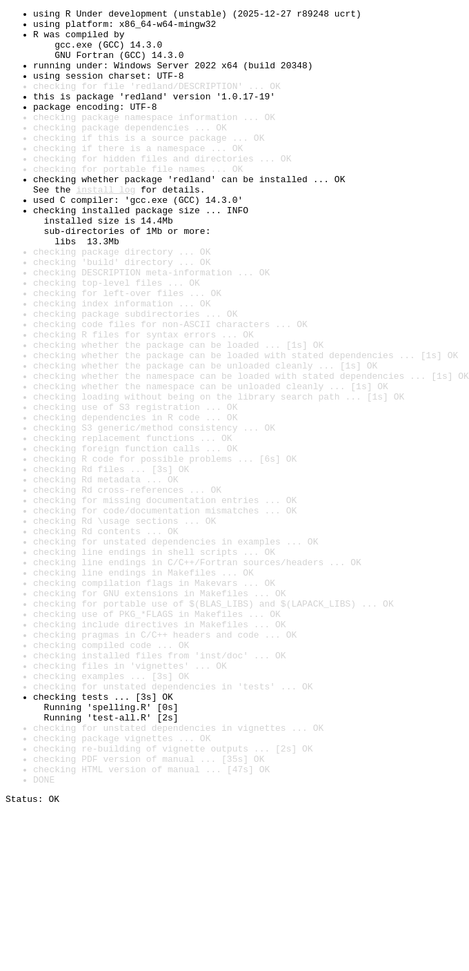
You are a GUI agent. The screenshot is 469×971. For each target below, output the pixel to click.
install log (105, 226)
